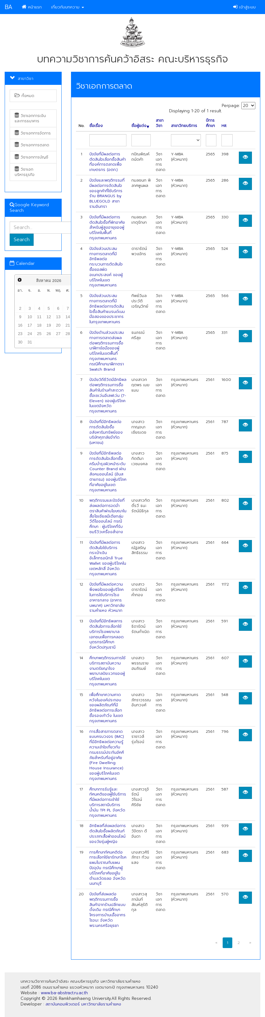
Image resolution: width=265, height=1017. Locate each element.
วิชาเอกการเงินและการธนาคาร (30, 118)
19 (48, 325)
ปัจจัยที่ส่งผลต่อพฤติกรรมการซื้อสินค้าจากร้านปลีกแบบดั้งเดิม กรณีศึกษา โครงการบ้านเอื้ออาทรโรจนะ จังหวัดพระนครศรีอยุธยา (107, 909)
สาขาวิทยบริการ (184, 126)
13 (58, 316)
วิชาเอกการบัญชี (31, 157)
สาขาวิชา (159, 123)
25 (39, 333)
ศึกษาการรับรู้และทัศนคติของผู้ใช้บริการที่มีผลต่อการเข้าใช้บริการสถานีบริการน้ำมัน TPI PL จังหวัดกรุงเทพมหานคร (107, 802)
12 (48, 316)
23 (20, 333)
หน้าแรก (32, 7)
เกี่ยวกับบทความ (67, 7)
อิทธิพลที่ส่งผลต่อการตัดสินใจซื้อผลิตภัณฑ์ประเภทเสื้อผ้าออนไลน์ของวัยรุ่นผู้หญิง (107, 833)
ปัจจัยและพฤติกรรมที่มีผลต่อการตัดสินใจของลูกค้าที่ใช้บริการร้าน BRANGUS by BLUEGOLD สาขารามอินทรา (107, 193)
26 (48, 333)
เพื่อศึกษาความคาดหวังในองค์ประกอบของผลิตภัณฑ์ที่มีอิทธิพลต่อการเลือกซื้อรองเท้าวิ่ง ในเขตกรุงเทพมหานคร (106, 708)
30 (20, 342)
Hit (223, 126)
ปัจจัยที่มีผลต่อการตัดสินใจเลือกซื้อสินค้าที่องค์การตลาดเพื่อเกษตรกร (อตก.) (107, 162)
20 (58, 325)
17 (29, 325)
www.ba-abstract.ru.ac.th (64, 993)
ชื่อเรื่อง (96, 126)
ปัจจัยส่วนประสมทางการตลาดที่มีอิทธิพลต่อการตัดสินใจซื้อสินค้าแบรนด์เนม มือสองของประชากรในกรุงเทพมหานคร (107, 309)
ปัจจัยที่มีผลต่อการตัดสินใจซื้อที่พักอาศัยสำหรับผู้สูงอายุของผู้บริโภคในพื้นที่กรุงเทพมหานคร (107, 227)
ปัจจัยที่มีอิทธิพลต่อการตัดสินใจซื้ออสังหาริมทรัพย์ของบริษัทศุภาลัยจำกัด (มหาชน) (106, 432)
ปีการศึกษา (210, 123)
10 (29, 316)
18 (39, 325)
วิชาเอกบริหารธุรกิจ (25, 172)
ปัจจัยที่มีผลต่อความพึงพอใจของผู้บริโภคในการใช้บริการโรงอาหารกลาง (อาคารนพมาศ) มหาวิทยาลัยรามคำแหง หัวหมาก (107, 597)
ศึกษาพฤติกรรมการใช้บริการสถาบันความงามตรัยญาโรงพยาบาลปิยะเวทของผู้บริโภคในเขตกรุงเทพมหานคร (107, 671)
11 (39, 316)
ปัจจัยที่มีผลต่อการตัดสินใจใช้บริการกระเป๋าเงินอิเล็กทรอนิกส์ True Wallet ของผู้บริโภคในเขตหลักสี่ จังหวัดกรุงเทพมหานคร (107, 558)
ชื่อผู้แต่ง (140, 126)
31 (29, 342)
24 (29, 333)
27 (58, 333)
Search (22, 239)
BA (8, 7)
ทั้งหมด (24, 96)
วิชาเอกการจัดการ (33, 133)
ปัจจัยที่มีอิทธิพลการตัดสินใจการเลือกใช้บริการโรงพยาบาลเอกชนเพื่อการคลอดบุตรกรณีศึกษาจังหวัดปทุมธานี (106, 634)
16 (20, 325)
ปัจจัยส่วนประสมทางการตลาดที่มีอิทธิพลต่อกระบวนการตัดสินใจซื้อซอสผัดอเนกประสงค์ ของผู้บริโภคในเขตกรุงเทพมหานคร (106, 267)
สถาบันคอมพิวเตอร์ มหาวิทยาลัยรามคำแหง (83, 1004)
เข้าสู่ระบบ (244, 7)
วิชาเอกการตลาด (32, 145)
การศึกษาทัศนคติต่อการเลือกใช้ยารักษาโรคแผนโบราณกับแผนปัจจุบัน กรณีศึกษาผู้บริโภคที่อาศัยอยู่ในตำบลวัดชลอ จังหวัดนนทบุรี (107, 868)
